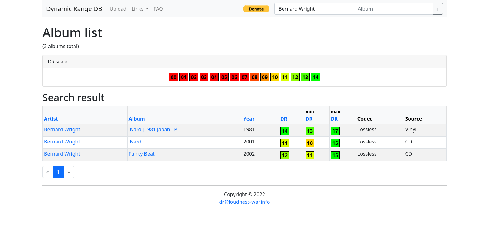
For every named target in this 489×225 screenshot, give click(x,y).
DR (283, 118)
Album (137, 118)
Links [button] (138, 8)
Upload (117, 8)
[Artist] (314, 9)
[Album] (393, 9)
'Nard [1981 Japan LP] (154, 129)
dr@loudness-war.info (244, 201)
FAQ (158, 8)
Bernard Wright (62, 129)
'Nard (135, 141)
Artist (51, 118)
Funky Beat (142, 153)
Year (251, 118)
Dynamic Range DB (74, 8)
